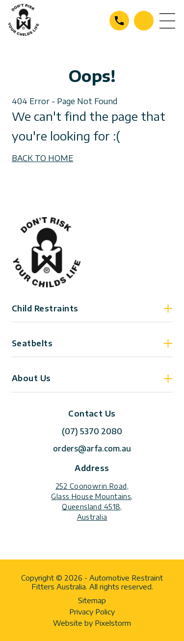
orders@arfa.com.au (92, 448)
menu (167, 20)
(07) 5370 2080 (119, 20)
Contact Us (144, 20)
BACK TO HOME (42, 158)
